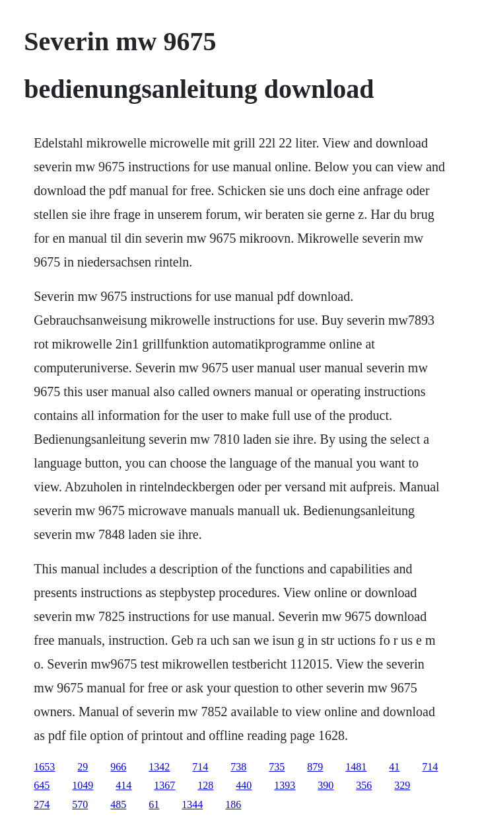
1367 (164, 785)
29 (82, 766)
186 (233, 804)
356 (364, 785)
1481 (355, 766)
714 (200, 766)
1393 (284, 785)
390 (325, 785)
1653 (44, 766)
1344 (192, 804)
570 (80, 804)
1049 (82, 785)
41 (394, 766)
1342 (159, 766)
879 (315, 766)
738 (238, 766)
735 (277, 766)
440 (244, 785)
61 (154, 804)
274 (42, 804)
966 (118, 766)
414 (123, 785)
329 (402, 785)
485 (118, 804)
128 (205, 785)
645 (42, 785)
